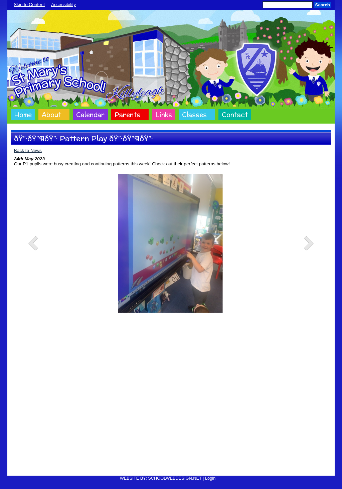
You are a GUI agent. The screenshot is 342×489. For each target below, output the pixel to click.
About (51, 114)
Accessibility (63, 4)
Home (23, 114)
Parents (127, 114)
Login (210, 478)
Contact (235, 114)
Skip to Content (29, 4)
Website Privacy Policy (140, 466)
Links (163, 114)
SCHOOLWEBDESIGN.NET (174, 478)
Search (322, 4)
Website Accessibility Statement (197, 466)
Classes (194, 114)
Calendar (90, 114)
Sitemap (239, 466)
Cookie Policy (101, 466)
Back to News (28, 150)
